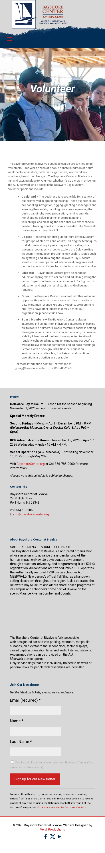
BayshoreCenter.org (31, 464)
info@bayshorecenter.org (31, 514)
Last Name (21, 741)
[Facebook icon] (45, 836)
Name (16, 721)
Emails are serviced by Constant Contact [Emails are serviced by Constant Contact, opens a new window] (61, 807)
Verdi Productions (52, 829)
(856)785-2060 (23, 510)
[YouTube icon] (59, 836)
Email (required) (25, 700)
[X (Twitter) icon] (52, 836)
